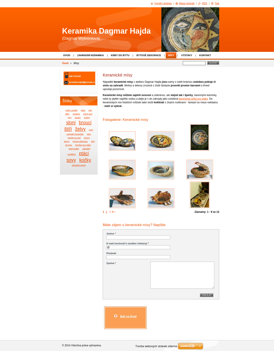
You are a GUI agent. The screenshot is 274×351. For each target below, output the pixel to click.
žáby (67, 114)
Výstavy (186, 55)
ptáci (84, 153)
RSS (204, 3)
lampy (67, 141)
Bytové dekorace (148, 55)
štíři (68, 129)
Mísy (171, 55)
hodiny (87, 117)
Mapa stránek (187, 3)
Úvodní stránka (163, 3)
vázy (89, 134)
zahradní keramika (75, 134)
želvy (80, 129)
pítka (83, 110)
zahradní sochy (79, 165)
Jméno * (111, 233)
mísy (91, 130)
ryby (69, 117)
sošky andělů (71, 110)
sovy (71, 160)
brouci (85, 122)
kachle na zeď (74, 137)
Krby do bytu (120, 55)
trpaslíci (76, 114)
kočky (85, 160)
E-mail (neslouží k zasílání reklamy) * (127, 243)
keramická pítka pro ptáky (193, 98)
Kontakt (205, 55)
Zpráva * (111, 263)
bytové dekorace (80, 141)
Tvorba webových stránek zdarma (156, 346)
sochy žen (87, 114)
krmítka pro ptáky (83, 145)
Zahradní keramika (90, 55)
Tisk (216, 3)
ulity (90, 110)
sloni (71, 122)
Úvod (66, 55)
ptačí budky (73, 148)
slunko (78, 117)
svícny (87, 137)
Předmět (111, 253)
